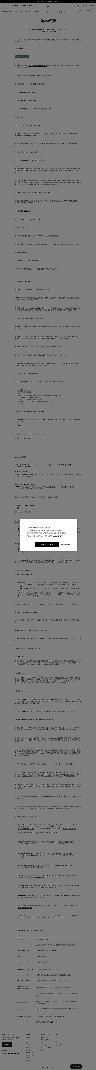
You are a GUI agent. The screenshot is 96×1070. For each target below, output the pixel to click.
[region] (48, 535)
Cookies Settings (65, 544)
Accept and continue (47, 544)
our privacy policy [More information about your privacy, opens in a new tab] (56, 536)
